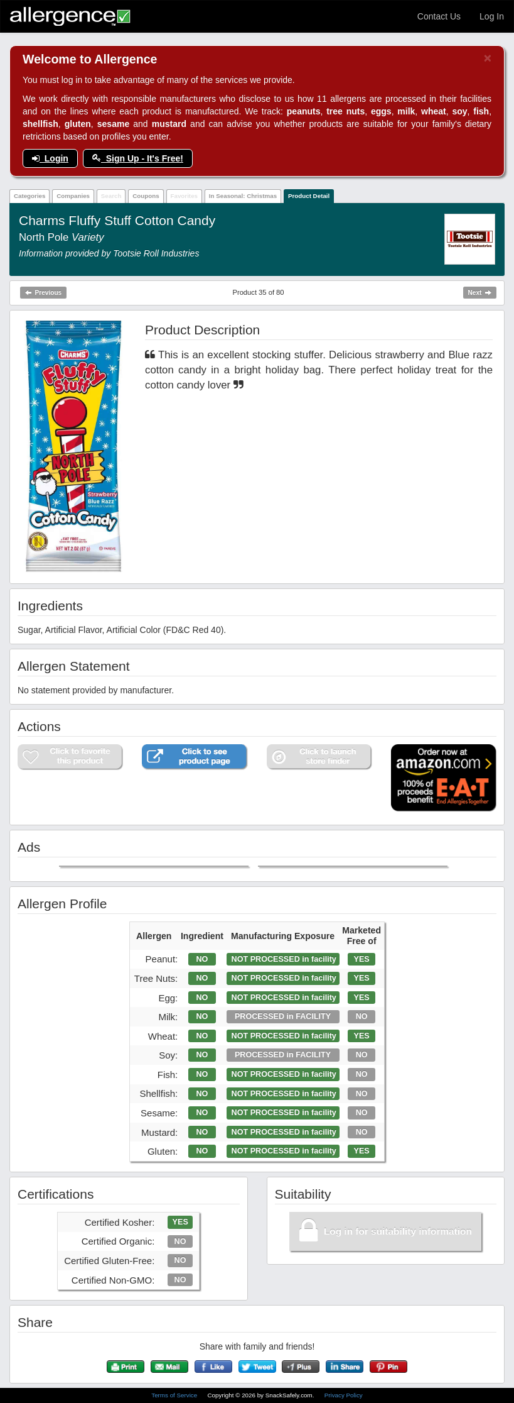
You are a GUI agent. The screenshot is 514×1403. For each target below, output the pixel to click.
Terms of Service (175, 1395)
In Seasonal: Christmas (243, 195)
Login (50, 158)
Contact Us (439, 16)
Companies (73, 195)
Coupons (145, 195)
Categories (30, 195)
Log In (491, 16)
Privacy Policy (343, 1395)
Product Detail (308, 195)
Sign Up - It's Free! (137, 158)
